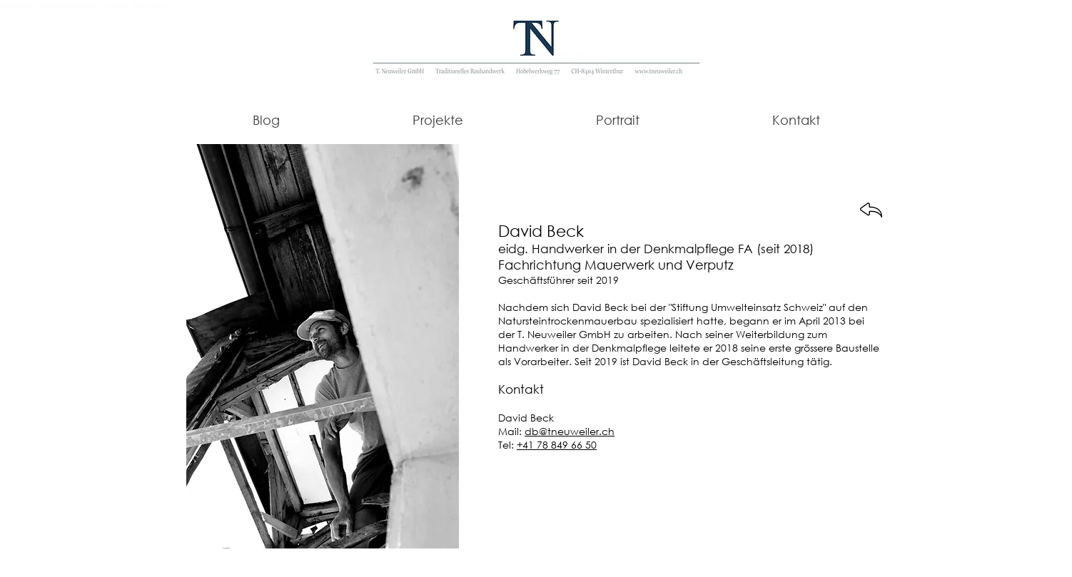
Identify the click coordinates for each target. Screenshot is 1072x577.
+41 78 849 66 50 (557, 444)
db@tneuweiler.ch (570, 431)
